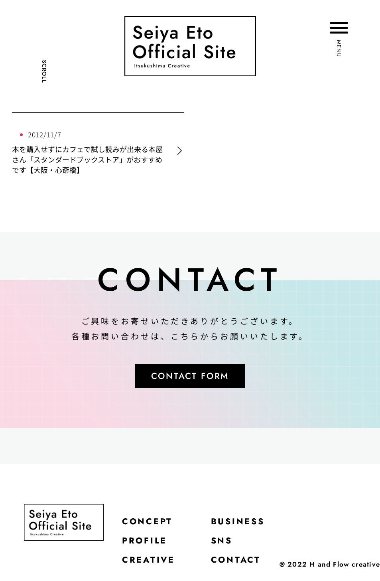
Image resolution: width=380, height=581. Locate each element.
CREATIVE (149, 563)
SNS (223, 543)
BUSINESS (240, 523)
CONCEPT (148, 523)
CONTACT (238, 563)
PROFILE (145, 543)
